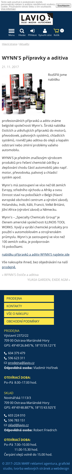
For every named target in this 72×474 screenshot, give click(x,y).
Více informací (8, 9)
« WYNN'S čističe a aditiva (20, 275)
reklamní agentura (43, 463)
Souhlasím (63, 5)
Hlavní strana (9, 44)
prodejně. (9, 267)
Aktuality (24, 44)
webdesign (61, 468)
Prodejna (14, 298)
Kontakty (14, 306)
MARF (26, 463)
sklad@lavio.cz (18, 425)
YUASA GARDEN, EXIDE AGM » (48, 280)
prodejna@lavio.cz (21, 363)
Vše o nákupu (17, 314)
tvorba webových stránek (32, 468)
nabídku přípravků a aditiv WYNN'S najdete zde (36, 254)
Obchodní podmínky (23, 321)
